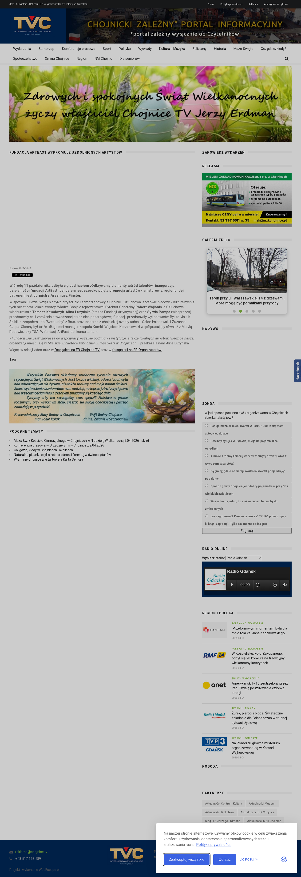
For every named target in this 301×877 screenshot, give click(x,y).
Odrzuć (224, 859)
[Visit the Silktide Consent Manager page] (284, 859)
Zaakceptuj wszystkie (186, 859)
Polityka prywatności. (213, 844)
